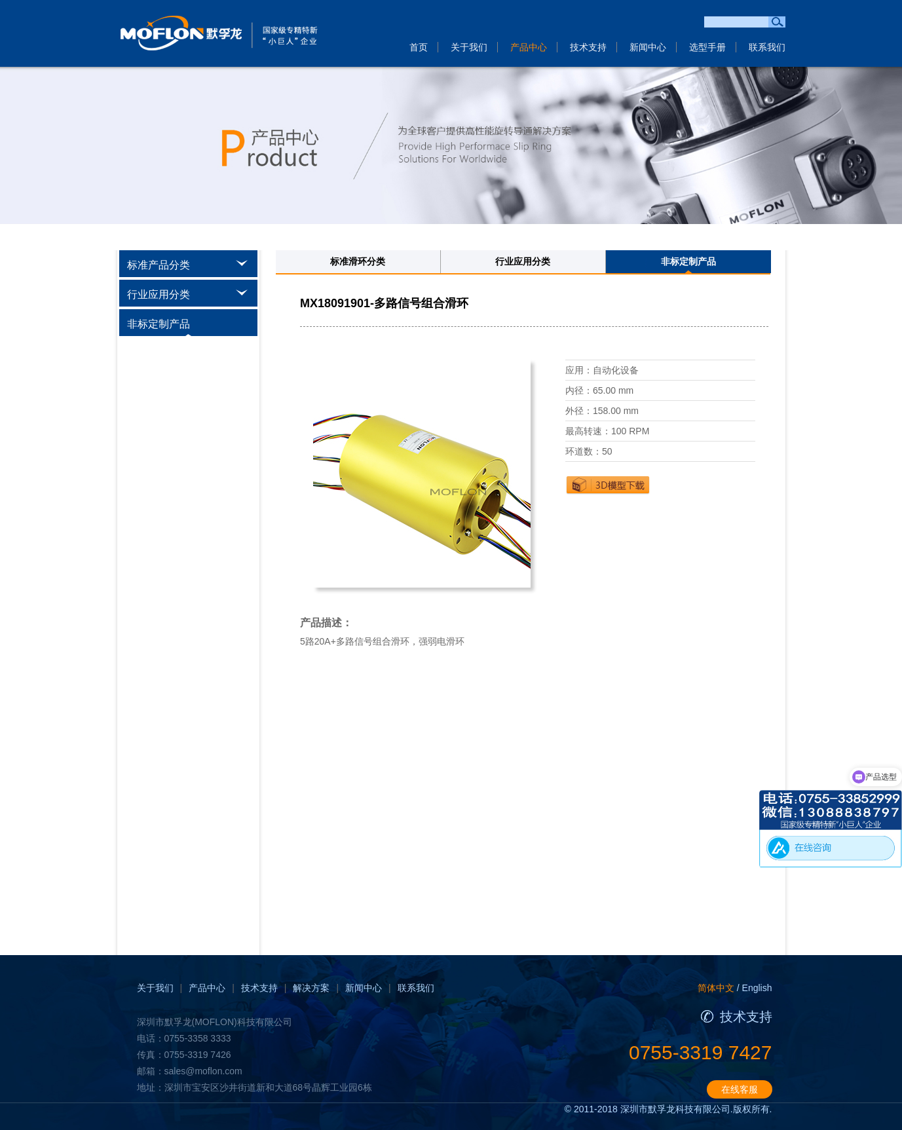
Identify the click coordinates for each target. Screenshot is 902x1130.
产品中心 (528, 47)
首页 (418, 47)
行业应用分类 (522, 261)
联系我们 (767, 47)
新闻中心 (648, 47)
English (757, 988)
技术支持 (588, 47)
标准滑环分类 (357, 261)
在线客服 (739, 1089)
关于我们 (469, 47)
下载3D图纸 (607, 485)
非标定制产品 (688, 261)
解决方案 (311, 988)
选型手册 (707, 47)
